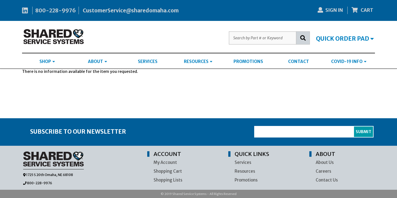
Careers (323, 171)
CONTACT (298, 61)
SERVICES (147, 61)
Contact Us (327, 180)
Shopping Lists (168, 180)
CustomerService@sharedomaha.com (131, 10)
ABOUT (97, 61)
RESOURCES (198, 61)
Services (243, 162)
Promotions (246, 180)
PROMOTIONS (248, 61)
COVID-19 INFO (348, 61)
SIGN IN (330, 10)
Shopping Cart (168, 171)
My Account (165, 162)
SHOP (47, 61)
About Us (325, 162)
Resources (245, 171)
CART (363, 10)
